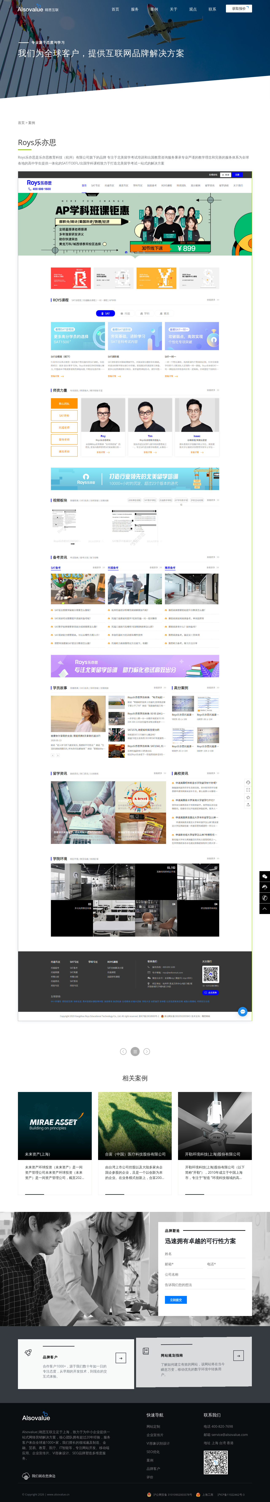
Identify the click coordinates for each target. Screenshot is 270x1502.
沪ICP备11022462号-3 (230, 1495)
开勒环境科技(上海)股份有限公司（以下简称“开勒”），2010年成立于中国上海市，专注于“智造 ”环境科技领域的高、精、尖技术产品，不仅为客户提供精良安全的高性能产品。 (214, 1172)
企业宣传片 (155, 1435)
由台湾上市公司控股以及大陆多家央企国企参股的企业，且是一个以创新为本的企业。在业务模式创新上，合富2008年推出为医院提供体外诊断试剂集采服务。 (134, 1172)
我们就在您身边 (38, 1476)
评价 (150, 1477)
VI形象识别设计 (158, 1443)
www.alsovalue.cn (58, 1494)
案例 (154, 9)
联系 (212, 9)
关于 (173, 9)
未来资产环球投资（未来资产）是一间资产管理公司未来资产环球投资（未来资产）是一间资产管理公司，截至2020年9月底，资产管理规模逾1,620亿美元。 (54, 1172)
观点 (193, 9)
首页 (115, 9)
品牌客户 (153, 1468)
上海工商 (207, 1495)
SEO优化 (153, 1451)
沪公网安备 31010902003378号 (172, 1495)
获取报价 (240, 8)
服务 (135, 9)
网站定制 (153, 1426)
